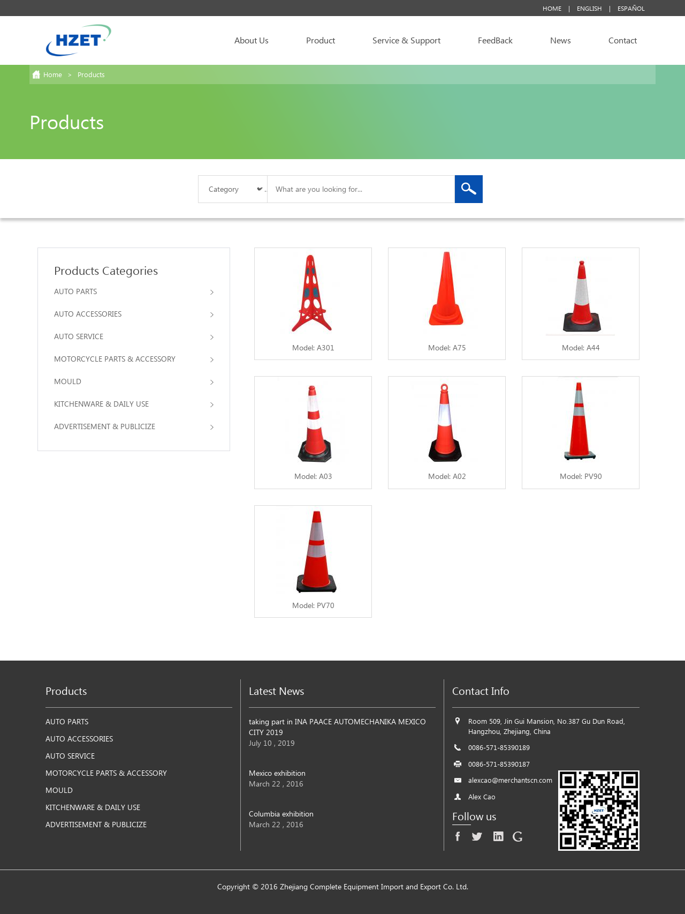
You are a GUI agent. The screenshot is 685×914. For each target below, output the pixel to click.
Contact (622, 40)
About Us (251, 40)
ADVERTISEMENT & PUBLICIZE (134, 426)
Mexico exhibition (277, 773)
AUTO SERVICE (134, 336)
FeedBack (495, 40)
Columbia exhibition (281, 813)
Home (552, 8)
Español (631, 8)
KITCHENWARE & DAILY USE (134, 404)
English (589, 8)
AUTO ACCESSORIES (134, 314)
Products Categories (106, 270)
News (560, 40)
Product (320, 40)
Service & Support (406, 40)
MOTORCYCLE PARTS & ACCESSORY (134, 359)
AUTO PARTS (134, 291)
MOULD (134, 381)
